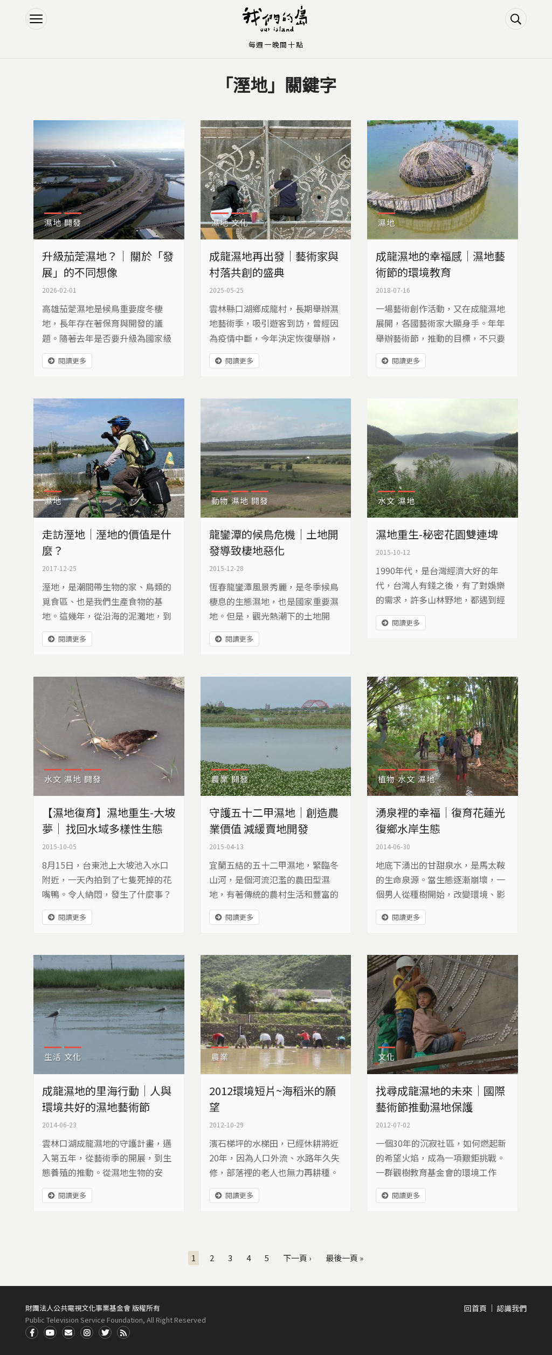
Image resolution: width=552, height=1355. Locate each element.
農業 (220, 779)
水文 (386, 500)
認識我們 (511, 1308)
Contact (68, 1332)
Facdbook (31, 1332)
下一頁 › (297, 1257)
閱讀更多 (72, 360)
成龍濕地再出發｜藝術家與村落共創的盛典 (274, 264)
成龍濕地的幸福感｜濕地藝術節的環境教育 (440, 264)
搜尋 (516, 19)
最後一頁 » (344, 1257)
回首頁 (475, 1308)
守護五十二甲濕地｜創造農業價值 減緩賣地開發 (274, 820)
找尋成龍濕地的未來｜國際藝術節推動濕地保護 (440, 1099)
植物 (386, 779)
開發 (72, 222)
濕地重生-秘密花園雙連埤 (437, 534)
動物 (220, 500)
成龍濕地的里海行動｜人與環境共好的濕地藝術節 (106, 1099)
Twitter (105, 1332)
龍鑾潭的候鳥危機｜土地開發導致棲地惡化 (274, 542)
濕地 (52, 222)
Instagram (86, 1332)
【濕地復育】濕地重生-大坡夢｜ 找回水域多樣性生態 (108, 820)
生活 (52, 1056)
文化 (240, 222)
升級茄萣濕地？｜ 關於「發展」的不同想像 (108, 264)
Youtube (50, 1332)
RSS (123, 1332)
